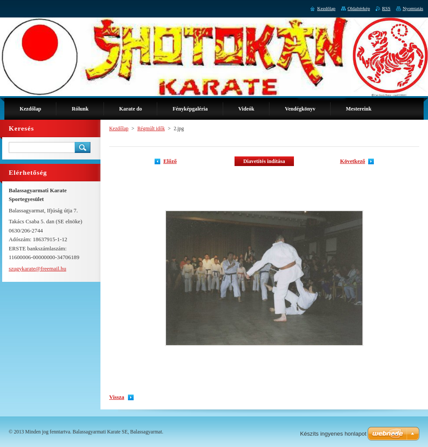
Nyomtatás (413, 8)
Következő (352, 161)
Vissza (116, 397)
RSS (386, 8)
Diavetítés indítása (264, 161)
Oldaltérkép (359, 8)
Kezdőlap (118, 128)
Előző (170, 161)
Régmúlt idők (151, 128)
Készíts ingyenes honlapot (333, 433)
